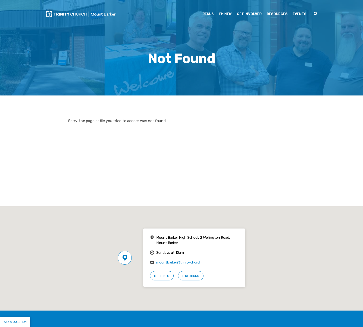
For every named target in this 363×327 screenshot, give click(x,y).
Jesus (208, 14)
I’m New (225, 14)
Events (299, 14)
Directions (190, 276)
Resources (277, 14)
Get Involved (249, 14)
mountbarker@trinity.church (178, 262)
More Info (161, 276)
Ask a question (15, 322)
